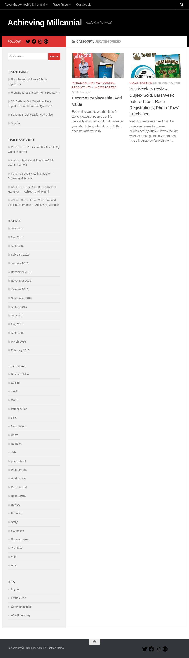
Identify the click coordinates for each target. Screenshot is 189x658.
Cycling (15, 382)
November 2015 (21, 280)
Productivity (81, 87)
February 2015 (20, 350)
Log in (15, 589)
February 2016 (20, 254)
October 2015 (19, 289)
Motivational (105, 82)
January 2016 (19, 263)
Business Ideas (20, 374)
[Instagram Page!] (40, 41)
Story (14, 522)
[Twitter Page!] (28, 41)
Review (15, 504)
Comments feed (21, 606)
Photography (19, 469)
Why (14, 565)
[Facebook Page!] (34, 41)
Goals (14, 391)
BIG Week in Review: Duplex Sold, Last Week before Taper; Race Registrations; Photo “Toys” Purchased (154, 101)
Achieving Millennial (45, 22)
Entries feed (18, 598)
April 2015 (17, 332)
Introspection (83, 82)
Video (14, 556)
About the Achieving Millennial (25, 4)
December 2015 (21, 271)
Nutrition (16, 443)
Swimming (17, 530)
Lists (14, 417)
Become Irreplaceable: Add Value (32, 114)
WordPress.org (20, 615)
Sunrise (16, 123)
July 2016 (17, 228)
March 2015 (18, 341)
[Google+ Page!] (46, 41)
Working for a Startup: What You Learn (35, 92)
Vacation (16, 548)
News (14, 435)
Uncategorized (105, 87)
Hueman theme (55, 647)
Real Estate (18, 495)
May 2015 (17, 324)
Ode (13, 452)
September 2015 (21, 298)
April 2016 (17, 245)
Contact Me (84, 4)
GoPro (15, 400)
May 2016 (17, 237)
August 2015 (19, 306)
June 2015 (17, 315)
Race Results (62, 4)
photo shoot (18, 461)
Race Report (19, 487)
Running (16, 513)
